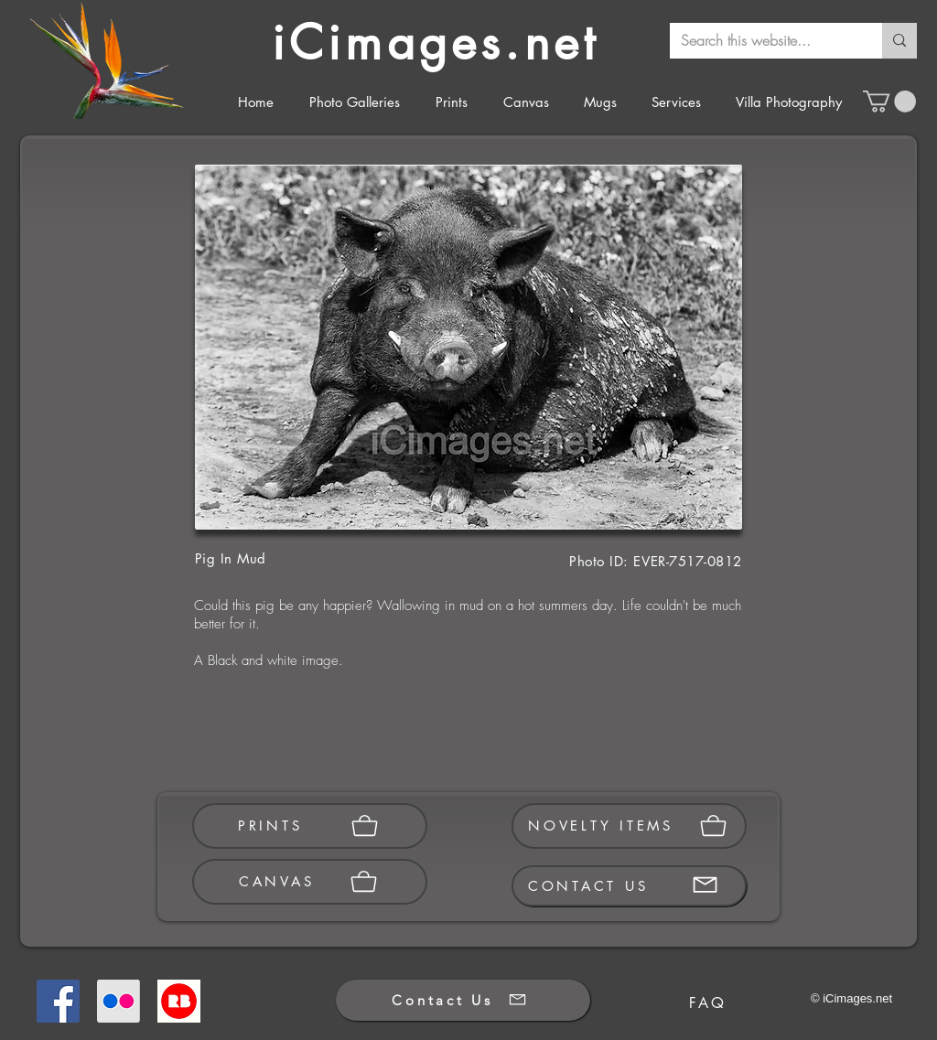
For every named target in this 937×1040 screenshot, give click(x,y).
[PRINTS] (309, 826)
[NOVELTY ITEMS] (629, 826)
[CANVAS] (309, 882)
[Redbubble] (178, 1001)
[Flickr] (118, 1001)
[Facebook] (58, 1001)
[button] (889, 102)
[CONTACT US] (629, 885)
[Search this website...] (762, 41)
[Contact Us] (463, 1000)
